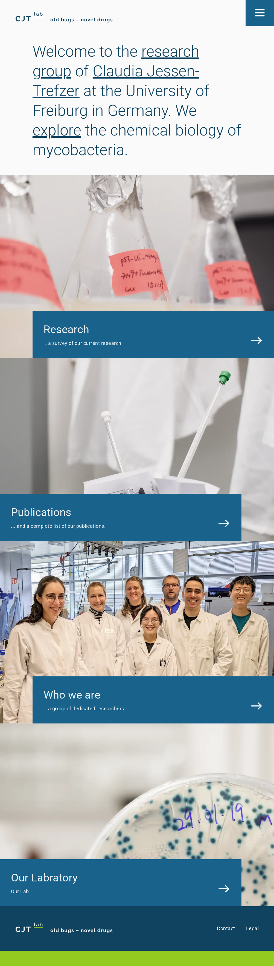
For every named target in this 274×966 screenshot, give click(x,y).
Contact (226, 928)
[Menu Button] (260, 13)
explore (57, 130)
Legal (252, 928)
